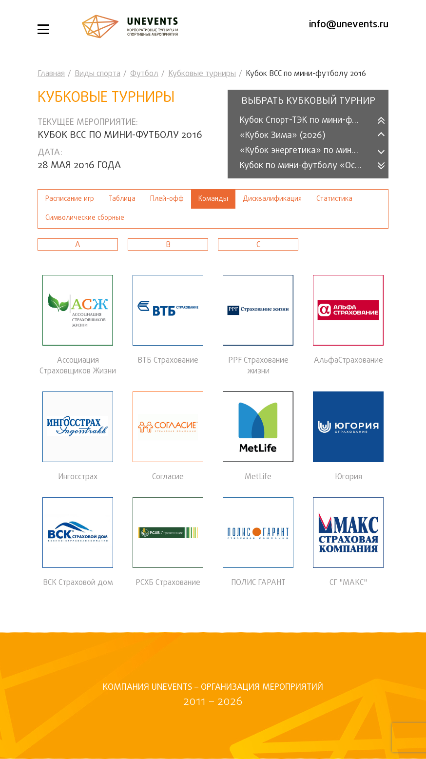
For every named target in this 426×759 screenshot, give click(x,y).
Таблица (122, 199)
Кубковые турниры (202, 74)
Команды (213, 199)
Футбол (144, 74)
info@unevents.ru (348, 24)
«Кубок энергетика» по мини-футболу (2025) (307, 150)
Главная (51, 74)
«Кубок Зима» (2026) (283, 135)
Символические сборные (84, 218)
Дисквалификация (272, 199)
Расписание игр (69, 199)
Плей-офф (167, 199)
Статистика (334, 199)
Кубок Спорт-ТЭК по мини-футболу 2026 (307, 120)
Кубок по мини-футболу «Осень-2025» (307, 166)
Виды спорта (97, 74)
